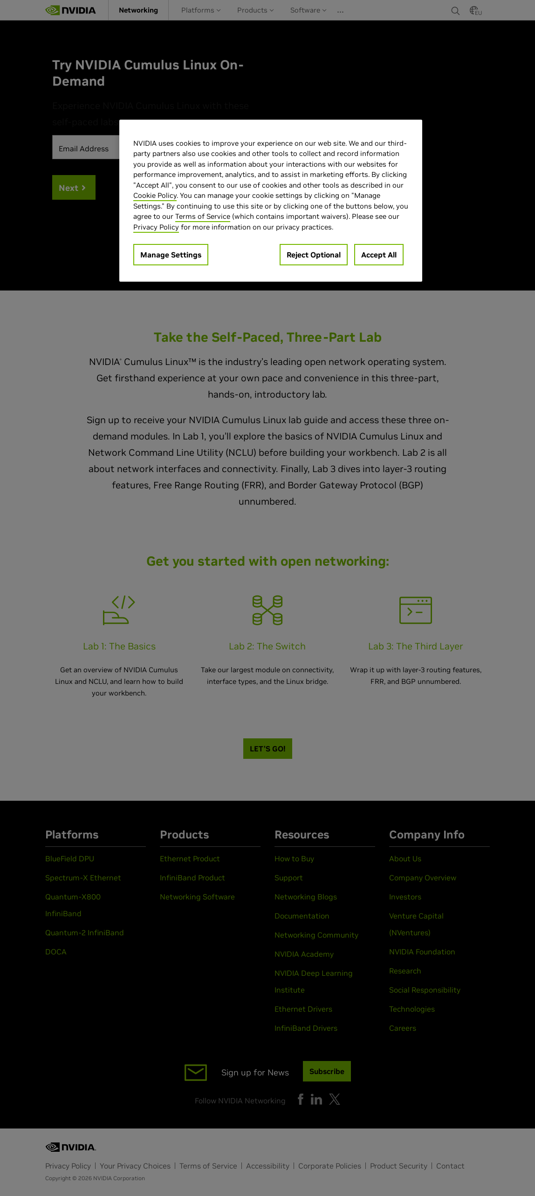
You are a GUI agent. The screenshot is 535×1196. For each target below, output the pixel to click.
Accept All (379, 254)
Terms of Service (202, 216)
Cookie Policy (155, 195)
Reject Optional (314, 254)
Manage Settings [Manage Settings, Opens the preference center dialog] (170, 254)
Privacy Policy (156, 227)
